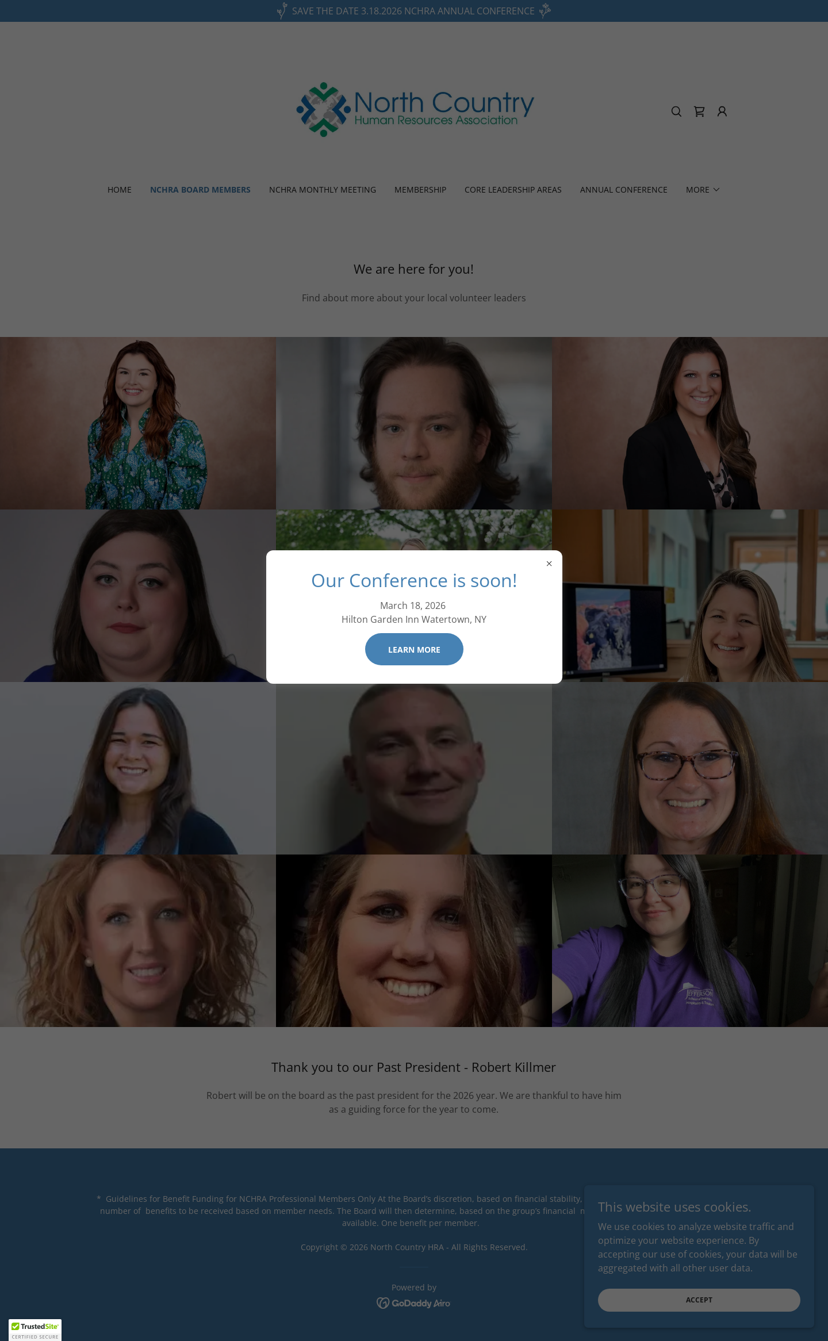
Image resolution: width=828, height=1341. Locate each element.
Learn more (414, 649)
